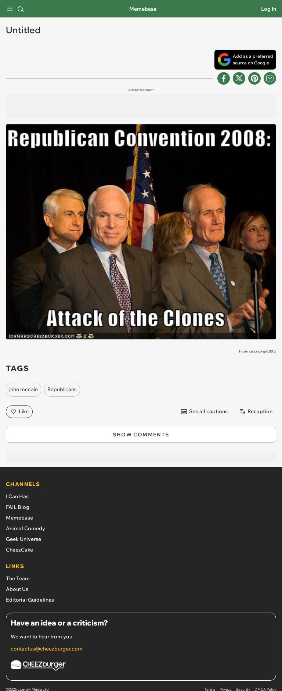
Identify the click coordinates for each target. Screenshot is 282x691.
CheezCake (19, 549)
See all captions (204, 411)
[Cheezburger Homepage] (141, 666)
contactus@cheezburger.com (47, 648)
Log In (268, 9)
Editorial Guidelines (30, 599)
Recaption (255, 411)
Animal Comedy (25, 528)
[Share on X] (239, 78)
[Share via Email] (270, 78)
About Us (17, 589)
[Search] (20, 9)
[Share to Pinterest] (254, 78)
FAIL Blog (17, 507)
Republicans (62, 389)
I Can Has (17, 496)
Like (19, 411)
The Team (18, 578)
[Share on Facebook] (223, 78)
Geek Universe (23, 539)
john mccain (23, 389)
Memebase (142, 9)
